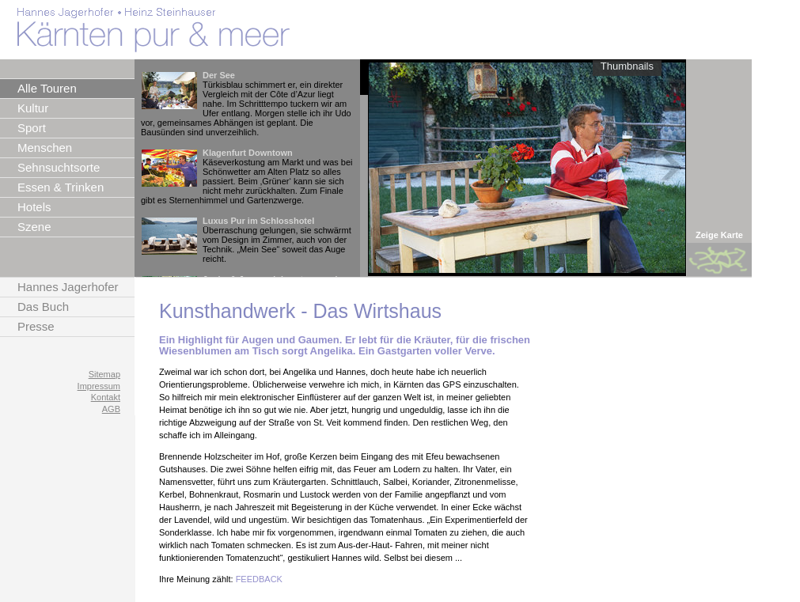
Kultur (32, 108)
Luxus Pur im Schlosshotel (258, 220)
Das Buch (43, 306)
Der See (219, 75)
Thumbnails (627, 66)
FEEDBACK (259, 579)
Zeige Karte (719, 235)
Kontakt (105, 397)
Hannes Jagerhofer (68, 286)
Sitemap (104, 374)
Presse (36, 326)
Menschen (44, 147)
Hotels (34, 207)
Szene (34, 226)
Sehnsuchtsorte (58, 167)
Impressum (99, 386)
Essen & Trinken (60, 187)
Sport (31, 127)
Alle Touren (47, 88)
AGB (111, 409)
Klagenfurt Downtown (248, 152)
